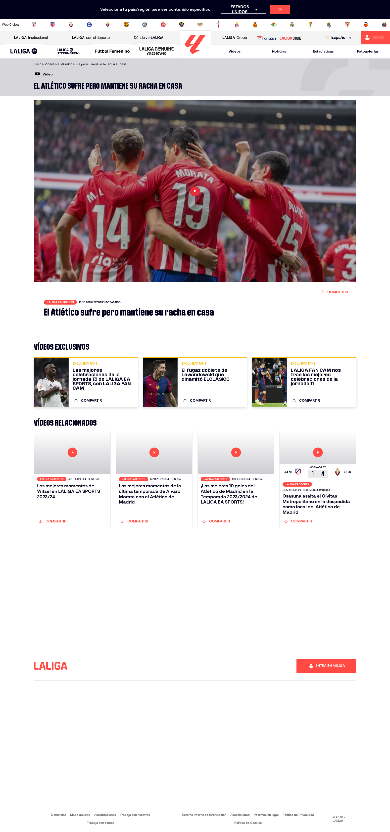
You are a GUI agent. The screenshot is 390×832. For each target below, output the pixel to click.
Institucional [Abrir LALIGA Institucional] (31, 38)
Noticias (279, 51)
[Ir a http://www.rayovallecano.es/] (200, 24)
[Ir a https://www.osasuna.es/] (71, 24)
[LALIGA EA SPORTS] (24, 51)
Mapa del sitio (80, 814)
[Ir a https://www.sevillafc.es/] (347, 24)
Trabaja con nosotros (135, 814)
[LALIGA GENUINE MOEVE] (157, 51)
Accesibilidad (240, 814)
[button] (24, 51)
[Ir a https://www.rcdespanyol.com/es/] (237, 24)
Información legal (266, 814)
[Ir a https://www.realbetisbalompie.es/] (273, 24)
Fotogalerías (368, 51)
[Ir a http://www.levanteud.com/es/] (181, 24)
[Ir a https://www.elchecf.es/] (107, 24)
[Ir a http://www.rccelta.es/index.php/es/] (218, 24)
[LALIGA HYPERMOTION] (69, 51)
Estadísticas (323, 51)
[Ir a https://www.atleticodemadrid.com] (52, 24)
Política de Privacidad (298, 814)
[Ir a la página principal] (195, 56)
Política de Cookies (248, 822)
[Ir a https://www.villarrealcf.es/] (384, 24)
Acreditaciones (105, 814)
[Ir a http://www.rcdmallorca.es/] (255, 24)
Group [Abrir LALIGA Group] (234, 38)
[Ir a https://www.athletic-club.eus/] (34, 24)
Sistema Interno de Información (204, 814)
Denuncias (58, 814)
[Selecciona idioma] (340, 37)
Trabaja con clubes (100, 822)
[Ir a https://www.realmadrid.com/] (292, 24)
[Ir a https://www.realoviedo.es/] (310, 24)
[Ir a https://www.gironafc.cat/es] (163, 24)
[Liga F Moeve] (113, 51)
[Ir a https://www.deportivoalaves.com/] (89, 24)
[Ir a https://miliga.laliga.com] (375, 37)
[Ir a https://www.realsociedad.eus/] (329, 24)
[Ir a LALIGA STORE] (279, 37)
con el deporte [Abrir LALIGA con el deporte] (91, 38)
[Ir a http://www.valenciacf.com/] (366, 24)
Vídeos (235, 51)
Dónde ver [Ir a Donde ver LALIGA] (148, 38)
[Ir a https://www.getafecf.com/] (144, 24)
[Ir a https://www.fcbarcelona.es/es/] (126, 24)
